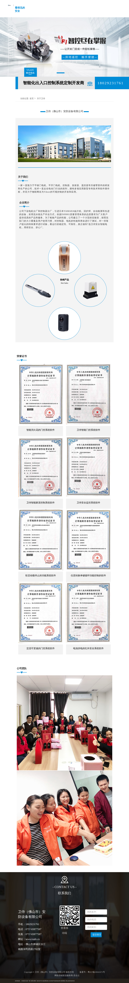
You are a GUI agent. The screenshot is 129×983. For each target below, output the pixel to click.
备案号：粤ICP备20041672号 (92, 972)
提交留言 (97, 934)
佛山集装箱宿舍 (70, 981)
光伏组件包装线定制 (54, 981)
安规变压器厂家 (25, 981)
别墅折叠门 (34, 981)
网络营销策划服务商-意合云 (67, 975)
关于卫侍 (41, 98)
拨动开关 (39, 981)
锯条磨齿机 (45, 981)
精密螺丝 (63, 981)
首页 (32, 98)
